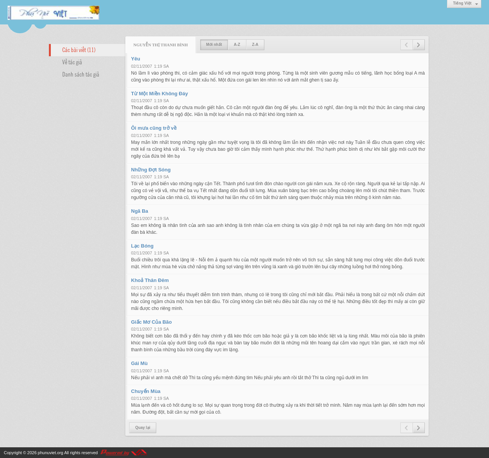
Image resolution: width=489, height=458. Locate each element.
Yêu (135, 59)
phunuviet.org (50, 452)
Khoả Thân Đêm (150, 280)
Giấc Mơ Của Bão (151, 322)
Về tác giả (72, 61)
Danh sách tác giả (80, 74)
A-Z (237, 44)
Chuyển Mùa (145, 391)
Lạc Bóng (142, 246)
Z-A (255, 44)
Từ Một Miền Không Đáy (159, 93)
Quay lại (142, 427)
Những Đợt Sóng (151, 170)
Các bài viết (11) (79, 49)
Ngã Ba (139, 211)
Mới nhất (214, 44)
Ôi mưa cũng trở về (153, 128)
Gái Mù (139, 363)
